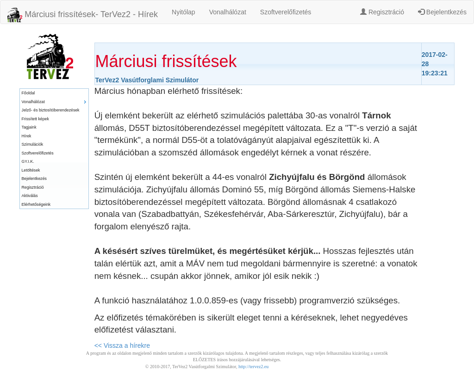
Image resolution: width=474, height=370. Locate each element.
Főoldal (28, 93)
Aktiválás (30, 195)
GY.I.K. (28, 161)
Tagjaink (29, 127)
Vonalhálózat (227, 12)
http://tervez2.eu (253, 366)
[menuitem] (54, 93)
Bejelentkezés (442, 12)
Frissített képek (35, 119)
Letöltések (31, 170)
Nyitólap (183, 12)
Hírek (26, 136)
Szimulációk (33, 144)
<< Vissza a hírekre (122, 345)
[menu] (54, 148)
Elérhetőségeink (36, 204)
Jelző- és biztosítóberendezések (51, 110)
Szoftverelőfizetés (286, 12)
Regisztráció (382, 12)
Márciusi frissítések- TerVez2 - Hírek (82, 14)
